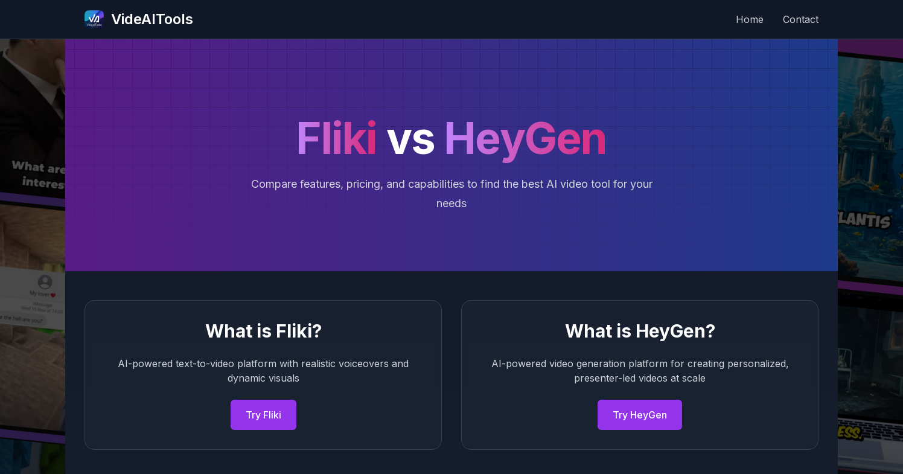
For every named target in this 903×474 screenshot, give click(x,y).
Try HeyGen (640, 415)
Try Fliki (263, 415)
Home (750, 19)
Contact (800, 19)
